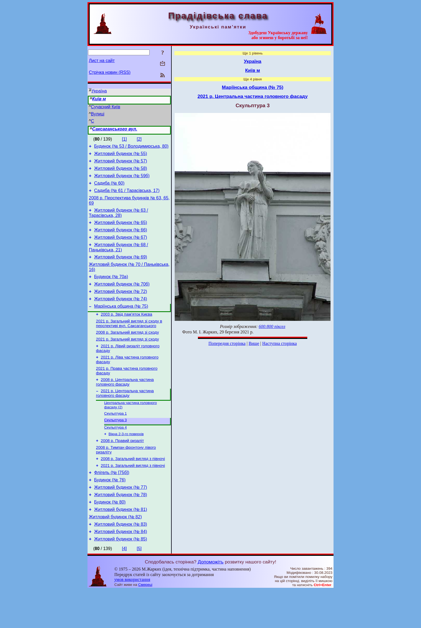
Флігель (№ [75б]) (111, 503)
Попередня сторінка (226, 343)
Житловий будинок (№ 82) (115, 552)
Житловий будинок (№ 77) (120, 519)
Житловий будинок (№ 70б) (122, 298)
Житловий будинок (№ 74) (120, 314)
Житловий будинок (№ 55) (120, 155)
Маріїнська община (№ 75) (121, 322)
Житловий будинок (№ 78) (120, 527)
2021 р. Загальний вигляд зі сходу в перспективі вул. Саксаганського (129, 341)
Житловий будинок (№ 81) (120, 544)
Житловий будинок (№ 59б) (122, 180)
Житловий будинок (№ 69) (120, 268)
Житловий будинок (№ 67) (120, 247)
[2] (139, 139)
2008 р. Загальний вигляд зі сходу (127, 351)
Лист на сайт (102, 60)
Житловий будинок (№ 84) (120, 568)
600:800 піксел (272, 326)
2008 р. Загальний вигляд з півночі (133, 487)
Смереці (145, 623)
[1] (124, 139)
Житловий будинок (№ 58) (120, 171)
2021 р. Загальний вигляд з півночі (133, 495)
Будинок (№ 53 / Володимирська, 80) (131, 147)
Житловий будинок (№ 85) (120, 577)
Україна (99, 91)
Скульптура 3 (115, 445)
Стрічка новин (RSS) (109, 72)
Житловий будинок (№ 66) (120, 239)
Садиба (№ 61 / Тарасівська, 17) (126, 196)
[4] (124, 586)
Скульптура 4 (115, 453)
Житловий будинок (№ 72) (120, 306)
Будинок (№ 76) (109, 511)
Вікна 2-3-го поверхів (126, 460)
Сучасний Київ (105, 106)
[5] (139, 586)
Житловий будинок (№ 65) (120, 230)
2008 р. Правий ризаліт (122, 468)
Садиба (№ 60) (109, 188)
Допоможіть (210, 600)
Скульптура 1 (115, 438)
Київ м (99, 99)
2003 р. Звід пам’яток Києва (126, 331)
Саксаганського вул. (114, 129)
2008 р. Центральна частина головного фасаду (125, 404)
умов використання (132, 617)
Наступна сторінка (279, 343)
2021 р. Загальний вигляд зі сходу (127, 359)
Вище (253, 343)
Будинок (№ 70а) (111, 289)
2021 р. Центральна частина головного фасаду (125, 416)
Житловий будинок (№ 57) (120, 163)
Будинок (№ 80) (109, 536)
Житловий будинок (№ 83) (120, 560)
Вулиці (97, 114)
